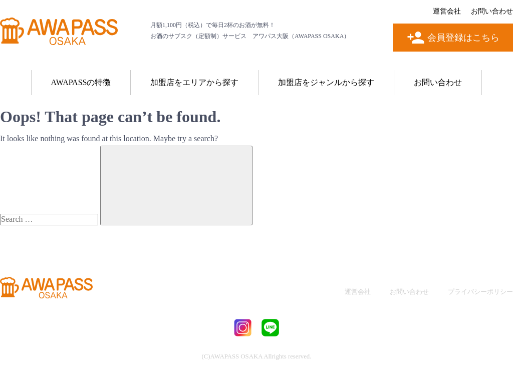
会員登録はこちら (463, 38)
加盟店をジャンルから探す (326, 82)
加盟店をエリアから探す (194, 82)
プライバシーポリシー (480, 291)
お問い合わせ (492, 11)
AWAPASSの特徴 (81, 82)
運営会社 (447, 11)
